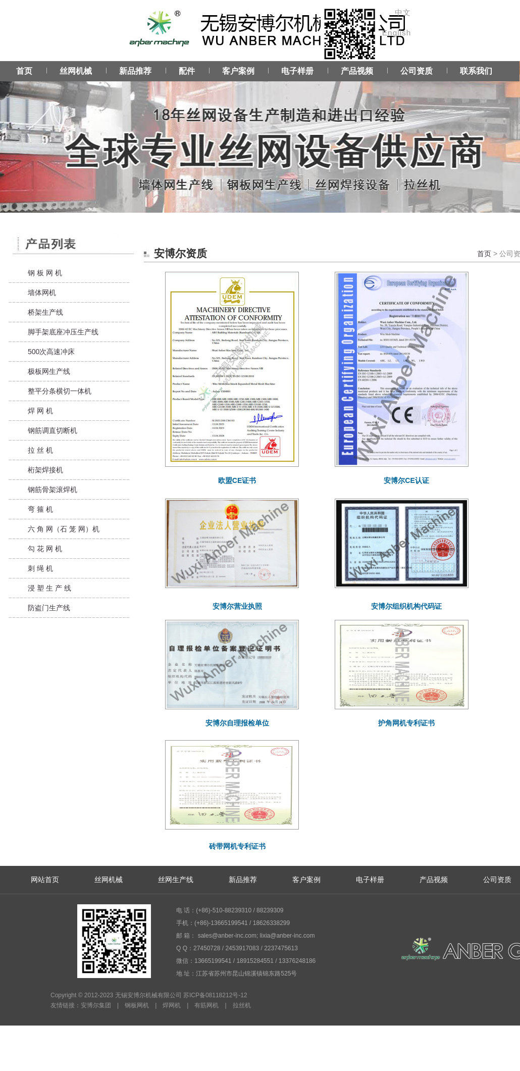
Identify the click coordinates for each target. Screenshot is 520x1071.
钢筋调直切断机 (52, 430)
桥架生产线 (45, 312)
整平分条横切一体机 (59, 391)
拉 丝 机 (40, 450)
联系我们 (476, 71)
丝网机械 (76, 71)
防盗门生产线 (49, 608)
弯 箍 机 (40, 509)
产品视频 (357, 71)
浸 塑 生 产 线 (49, 588)
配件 (187, 71)
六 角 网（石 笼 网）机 (63, 529)
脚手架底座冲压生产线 (63, 332)
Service (260, 137)
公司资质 (416, 71)
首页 (24, 71)
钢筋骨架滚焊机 (52, 489)
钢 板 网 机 (45, 273)
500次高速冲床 (51, 352)
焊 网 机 (40, 411)
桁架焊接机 (45, 470)
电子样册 (297, 71)
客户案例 (238, 71)
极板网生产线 (49, 371)
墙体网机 (42, 292)
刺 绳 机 (40, 568)
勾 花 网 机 (45, 549)
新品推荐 (135, 71)
